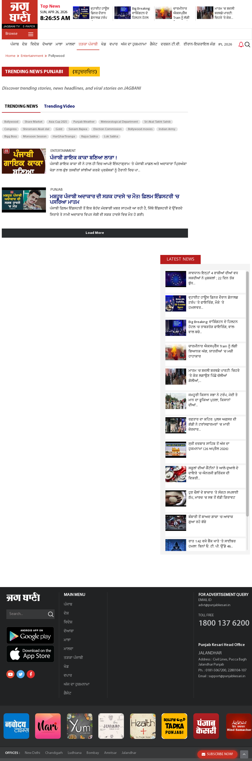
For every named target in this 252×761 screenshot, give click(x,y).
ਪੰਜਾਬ (14, 44)
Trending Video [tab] (59, 106)
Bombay (93, 753)
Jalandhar (129, 753)
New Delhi (32, 753)
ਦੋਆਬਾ (47, 44)
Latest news (180, 259)
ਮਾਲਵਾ (70, 44)
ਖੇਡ (103, 44)
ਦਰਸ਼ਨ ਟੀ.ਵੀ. (170, 44)
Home (10, 55)
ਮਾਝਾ (59, 44)
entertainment (32, 55)
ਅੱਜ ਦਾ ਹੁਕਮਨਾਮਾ (134, 44)
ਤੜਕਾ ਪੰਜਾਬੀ (88, 44)
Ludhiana (75, 753)
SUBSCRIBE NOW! (217, 754)
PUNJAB (57, 190)
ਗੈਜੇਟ (154, 44)
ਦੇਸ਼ (24, 44)
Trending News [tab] (21, 106)
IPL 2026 (225, 44)
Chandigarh (54, 753)
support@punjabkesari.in (227, 676)
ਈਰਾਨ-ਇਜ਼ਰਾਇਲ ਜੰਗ (199, 44)
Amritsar (110, 753)
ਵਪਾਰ (113, 44)
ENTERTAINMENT (63, 151)
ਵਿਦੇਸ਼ (34, 44)
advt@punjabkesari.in (214, 605)
